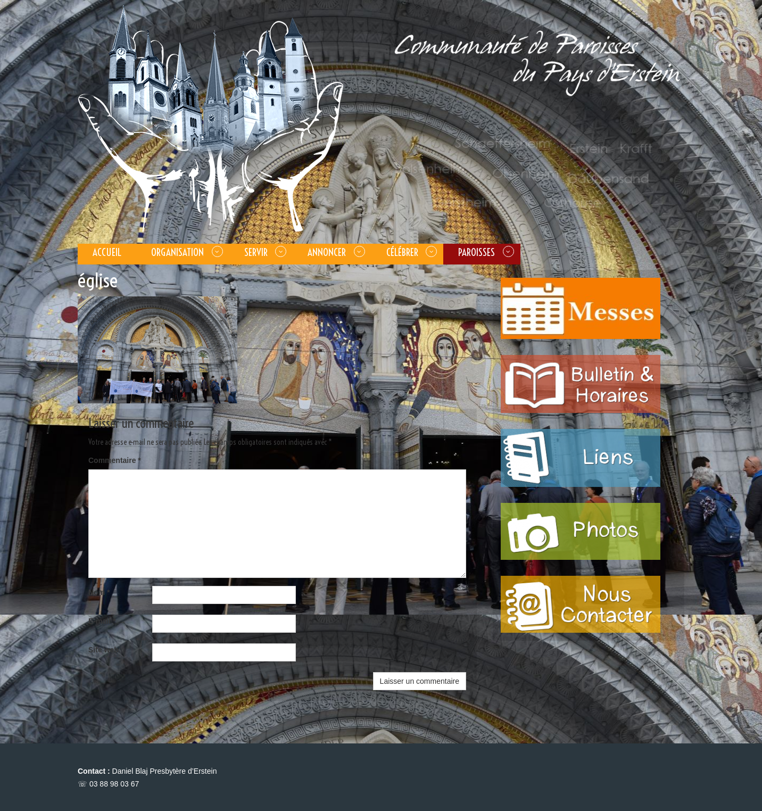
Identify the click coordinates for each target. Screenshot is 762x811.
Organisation (177, 252)
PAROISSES (476, 252)
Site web (103, 650)
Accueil (107, 252)
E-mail (101, 621)
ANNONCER (327, 252)
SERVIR (256, 252)
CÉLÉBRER (402, 252)
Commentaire (114, 460)
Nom (99, 592)
